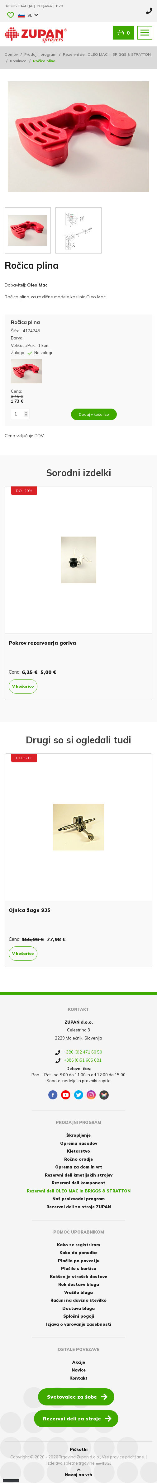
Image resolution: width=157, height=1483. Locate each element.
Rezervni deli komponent (78, 1182)
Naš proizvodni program (78, 1198)
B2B (59, 5)
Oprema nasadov (78, 1143)
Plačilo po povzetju (78, 1260)
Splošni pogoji (78, 1316)
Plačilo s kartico (78, 1268)
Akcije (78, 1362)
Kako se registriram (78, 1244)
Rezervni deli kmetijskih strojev (78, 1175)
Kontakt (78, 1378)
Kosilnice (18, 61)
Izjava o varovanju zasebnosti (78, 1324)
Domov (11, 54)
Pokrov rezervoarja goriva (42, 643)
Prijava (45, 5)
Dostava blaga (78, 1308)
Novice (79, 1369)
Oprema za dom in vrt (78, 1166)
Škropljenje (78, 1135)
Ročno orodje (78, 1159)
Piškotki (79, 1449)
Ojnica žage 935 (29, 910)
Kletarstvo (78, 1151)
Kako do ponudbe (78, 1252)
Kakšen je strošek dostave (78, 1276)
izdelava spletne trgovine (70, 1463)
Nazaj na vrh (78, 1472)
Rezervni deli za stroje (77, 1418)
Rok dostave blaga (78, 1284)
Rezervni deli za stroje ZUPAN (78, 1206)
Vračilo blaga (78, 1292)
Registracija (20, 5)
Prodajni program (40, 54)
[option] (78, 593)
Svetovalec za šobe (77, 1396)
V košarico (23, 686)
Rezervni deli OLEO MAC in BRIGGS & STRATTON (107, 54)
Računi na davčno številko (78, 1300)
